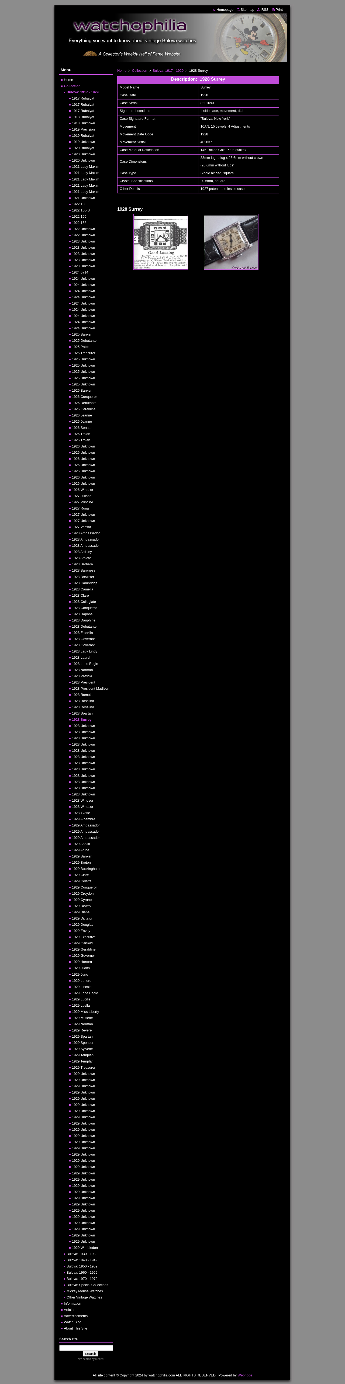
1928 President (83, 682)
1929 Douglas (82, 924)
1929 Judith (81, 968)
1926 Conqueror (84, 397)
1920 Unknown (83, 154)
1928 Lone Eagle (85, 664)
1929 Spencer (83, 1043)
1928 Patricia (82, 676)
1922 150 (79, 204)
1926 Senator (82, 428)
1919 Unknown (83, 142)
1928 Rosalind (83, 701)
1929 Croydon (83, 893)
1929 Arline (80, 850)
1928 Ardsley (82, 552)
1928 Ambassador (86, 533)
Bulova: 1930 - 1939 (82, 1254)
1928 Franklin (82, 633)
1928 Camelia (82, 589)
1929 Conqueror (84, 887)
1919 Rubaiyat (83, 136)
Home (121, 71)
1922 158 (79, 223)
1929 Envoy (81, 931)
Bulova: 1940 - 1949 (82, 1260)
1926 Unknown (83, 446)
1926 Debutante (84, 403)
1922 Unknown (83, 229)
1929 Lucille (81, 999)
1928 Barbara (82, 564)
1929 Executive (84, 937)
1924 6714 (80, 272)
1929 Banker (82, 856)
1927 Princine (82, 502)
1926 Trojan (81, 434)
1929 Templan (83, 1055)
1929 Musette (82, 1018)
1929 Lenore (81, 981)
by (97, 1359)
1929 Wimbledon (85, 1248)
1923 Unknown (83, 241)
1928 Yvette (81, 813)
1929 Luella (81, 1005)
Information (72, 1303)
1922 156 (79, 216)
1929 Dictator (82, 918)
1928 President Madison (90, 688)
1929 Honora (82, 962)
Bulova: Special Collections (87, 1285)
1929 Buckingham (85, 869)
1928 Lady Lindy (84, 651)
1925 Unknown (83, 359)
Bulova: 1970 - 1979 (82, 1279)
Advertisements (76, 1316)
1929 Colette (82, 881)
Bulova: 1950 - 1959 (82, 1266)
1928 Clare (80, 595)
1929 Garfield (82, 943)
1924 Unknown (83, 278)
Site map (247, 10)
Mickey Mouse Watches (85, 1291)
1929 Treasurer (83, 1067)
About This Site (75, 1328)
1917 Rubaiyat (83, 98)
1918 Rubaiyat (83, 117)
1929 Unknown (83, 1074)
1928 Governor (83, 639)
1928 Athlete (81, 558)
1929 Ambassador (86, 825)
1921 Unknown (83, 198)
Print (279, 10)
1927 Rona (80, 508)
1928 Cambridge (85, 583)
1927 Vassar (81, 527)
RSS (264, 10)
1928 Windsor (82, 800)
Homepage (225, 10)
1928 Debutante (84, 626)
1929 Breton (81, 862)
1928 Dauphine (83, 620)
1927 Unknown (83, 514)
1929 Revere (82, 1030)
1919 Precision (83, 129)
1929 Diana (80, 912)
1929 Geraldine (84, 949)
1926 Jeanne (82, 415)
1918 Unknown (83, 123)
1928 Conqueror (84, 608)
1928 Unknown (83, 726)
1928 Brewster (83, 577)
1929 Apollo (81, 844)
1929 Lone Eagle (85, 993)
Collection (139, 71)
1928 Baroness (83, 570)
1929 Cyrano (82, 900)
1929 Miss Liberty (85, 1012)
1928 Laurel (81, 657)
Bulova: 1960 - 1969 (82, 1272)
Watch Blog (72, 1322)
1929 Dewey (81, 906)
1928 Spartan (82, 713)
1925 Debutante (84, 341)
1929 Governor (83, 956)
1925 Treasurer (83, 353)
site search (84, 1359)
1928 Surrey (82, 719)
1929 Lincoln (82, 987)
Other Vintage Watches (84, 1297)
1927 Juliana (82, 496)
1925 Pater (80, 347)
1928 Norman (82, 670)
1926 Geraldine (84, 409)
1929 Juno (80, 974)
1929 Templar (82, 1061)
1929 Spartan (82, 1036)
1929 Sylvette (82, 1049)
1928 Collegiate (84, 602)
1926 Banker (82, 390)
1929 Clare (80, 875)
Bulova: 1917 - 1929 (168, 71)
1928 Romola (82, 695)
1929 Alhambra (83, 819)
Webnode (245, 1375)
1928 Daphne (82, 614)
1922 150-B (81, 210)
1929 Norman (82, 1024)
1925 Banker (82, 334)
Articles (69, 1310)
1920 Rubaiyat (83, 148)
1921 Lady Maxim (85, 167)
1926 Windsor (82, 490)
